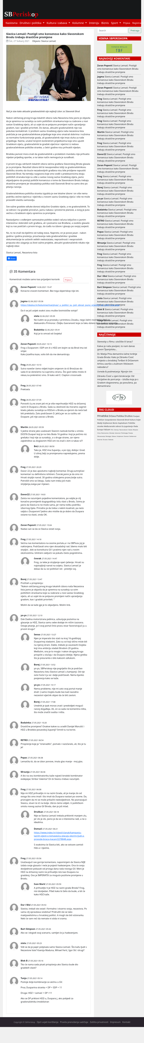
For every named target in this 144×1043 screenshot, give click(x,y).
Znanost (126, 436)
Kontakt (126, 1022)
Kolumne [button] (78, 23)
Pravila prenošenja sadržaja (74, 1022)
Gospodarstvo (110, 419)
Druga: (24, 992)
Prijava (126, 22)
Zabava (114, 436)
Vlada (135, 426)
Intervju (94, 23)
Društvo (128, 416)
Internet (99, 440)
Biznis (105, 23)
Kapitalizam (123, 423)
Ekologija (108, 436)
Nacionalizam (123, 430)
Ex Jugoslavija (127, 426)
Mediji (99, 423)
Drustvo (105, 440)
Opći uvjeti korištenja (47, 1022)
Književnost (107, 423)
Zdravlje (111, 433)
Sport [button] (115, 23)
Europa (100, 429)
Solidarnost (132, 436)
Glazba (130, 430)
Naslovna (12, 23)
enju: (40, 583)
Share (11, 258)
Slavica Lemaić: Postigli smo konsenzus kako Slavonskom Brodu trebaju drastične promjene (117, 69)
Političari (100, 419)
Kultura (133, 419)
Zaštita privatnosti (99, 1022)
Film (112, 430)
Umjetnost (120, 436)
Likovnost (118, 433)
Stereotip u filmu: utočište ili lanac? (115, 341)
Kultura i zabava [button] (57, 23)
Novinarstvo (105, 433)
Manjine (135, 430)
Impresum (115, 1022)
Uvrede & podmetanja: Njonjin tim (114, 371)
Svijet (138, 419)
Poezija (130, 433)
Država (112, 416)
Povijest (136, 416)
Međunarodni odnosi (112, 426)
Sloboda (110, 440)
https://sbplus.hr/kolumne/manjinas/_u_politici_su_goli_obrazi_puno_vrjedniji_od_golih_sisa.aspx (70, 305)
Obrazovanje (101, 436)
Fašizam (107, 429)
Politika (120, 416)
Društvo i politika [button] (31, 23)
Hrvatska (102, 416)
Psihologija (124, 433)
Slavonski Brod (123, 419)
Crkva (99, 433)
